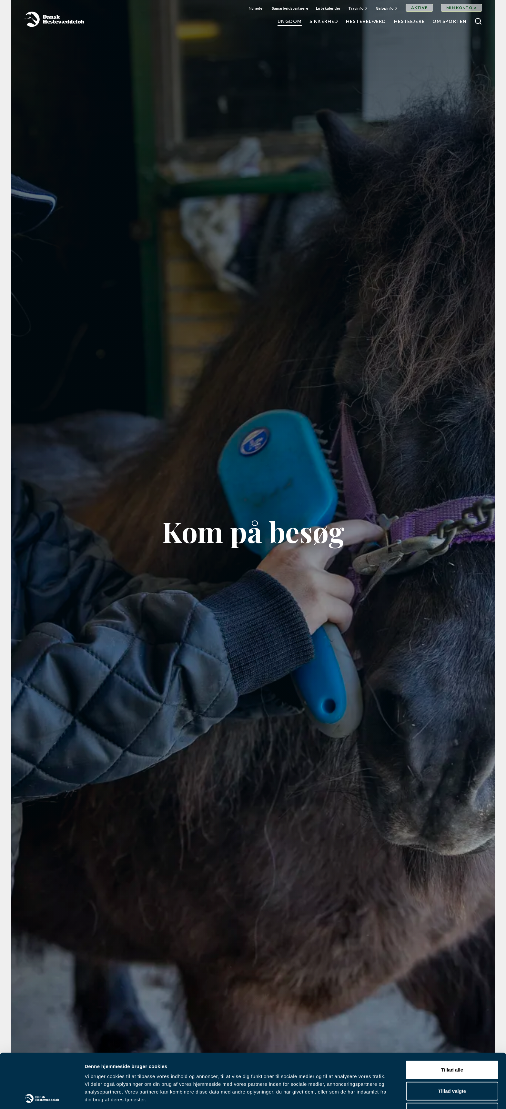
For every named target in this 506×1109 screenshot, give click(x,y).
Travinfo (356, 8)
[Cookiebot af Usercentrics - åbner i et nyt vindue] (42, 1096)
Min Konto (459, 7)
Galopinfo (385, 8)
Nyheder (256, 8)
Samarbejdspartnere (290, 8)
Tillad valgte (452, 1036)
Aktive (419, 7)
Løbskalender (328, 8)
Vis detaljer (335, 1096)
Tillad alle (452, 1015)
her (318, 1061)
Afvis (452, 1058)
